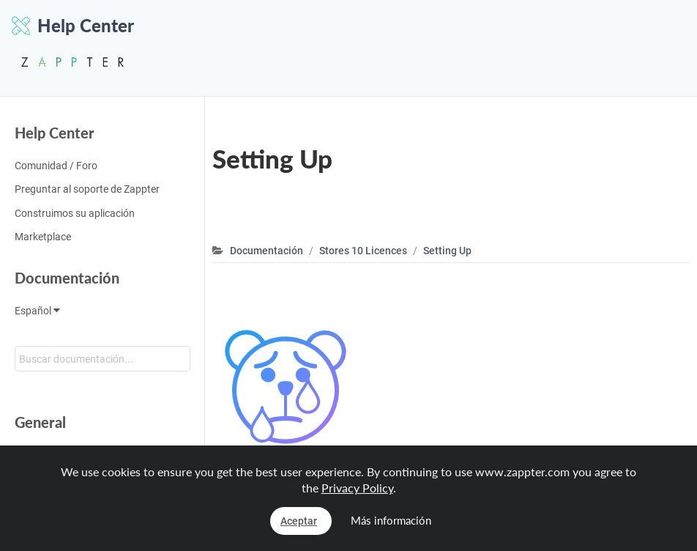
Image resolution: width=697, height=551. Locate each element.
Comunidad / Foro (56, 165)
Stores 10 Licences (363, 250)
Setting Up (447, 250)
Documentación (67, 277)
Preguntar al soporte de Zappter (87, 189)
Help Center (54, 132)
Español (37, 311)
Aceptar (298, 521)
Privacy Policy (357, 488)
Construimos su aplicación (75, 213)
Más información (391, 520)
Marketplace (43, 237)
